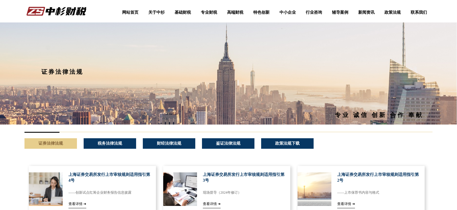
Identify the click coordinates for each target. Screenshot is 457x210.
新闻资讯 (366, 12)
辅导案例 (340, 12)
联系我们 (419, 12)
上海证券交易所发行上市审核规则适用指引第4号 (109, 177)
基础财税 (183, 12)
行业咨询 (314, 12)
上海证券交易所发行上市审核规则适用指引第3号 (243, 177)
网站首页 (130, 12)
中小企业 (288, 12)
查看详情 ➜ (77, 204)
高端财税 (235, 12)
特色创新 (261, 12)
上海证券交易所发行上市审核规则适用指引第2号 (378, 177)
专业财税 (209, 12)
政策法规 (392, 12)
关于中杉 (156, 12)
